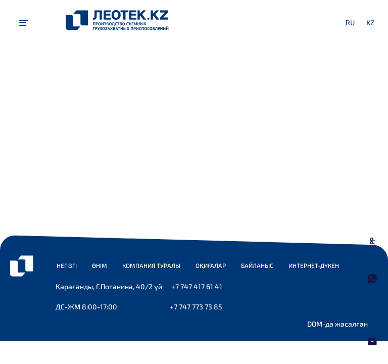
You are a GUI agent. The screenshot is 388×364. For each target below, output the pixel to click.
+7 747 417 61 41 (196, 286)
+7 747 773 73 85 (196, 306)
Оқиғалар (211, 265)
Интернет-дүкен (313, 265)
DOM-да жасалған (337, 324)
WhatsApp (372, 253)
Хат (372, 317)
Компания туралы (151, 265)
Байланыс (257, 265)
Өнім (99, 265)
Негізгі (67, 265)
